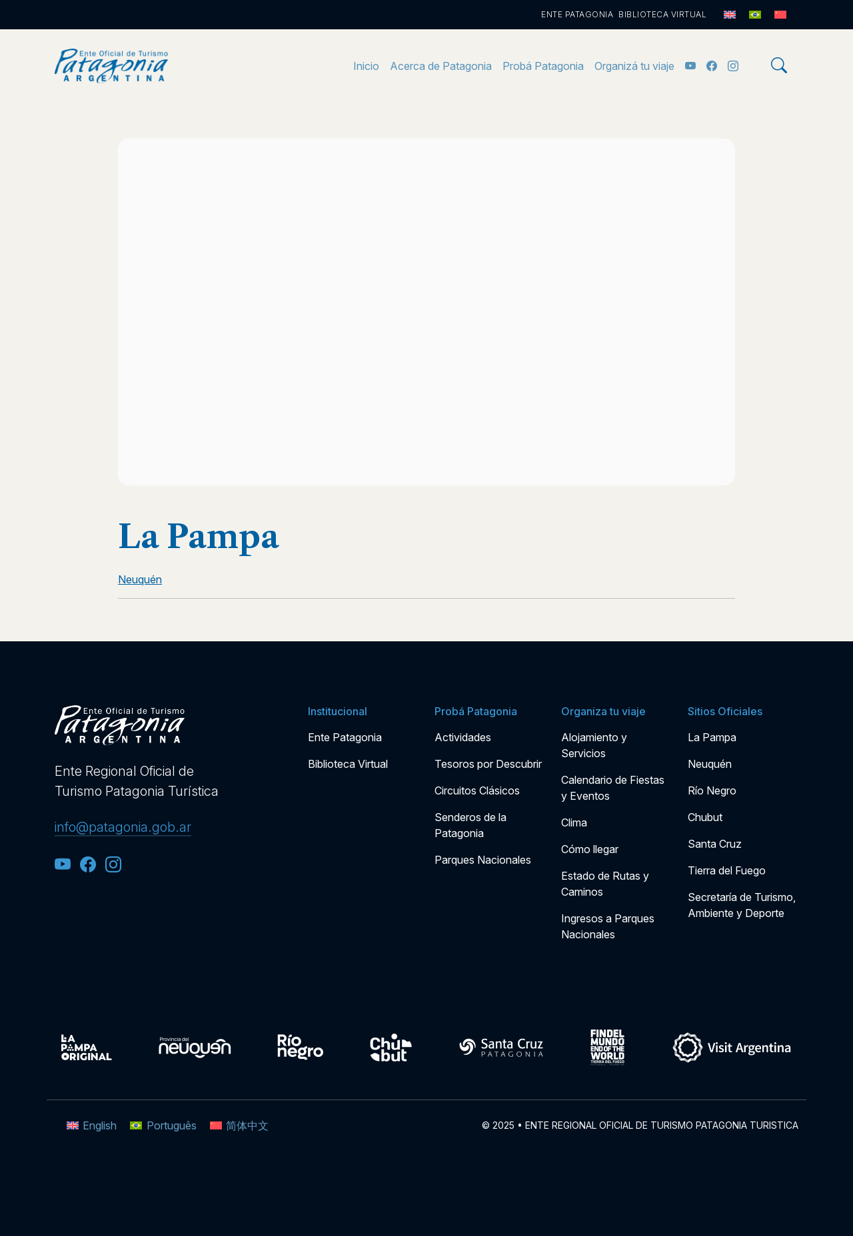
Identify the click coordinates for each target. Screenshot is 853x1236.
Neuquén (710, 764)
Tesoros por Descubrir (488, 764)
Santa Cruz (715, 843)
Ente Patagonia (577, 14)
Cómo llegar (589, 849)
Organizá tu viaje (634, 66)
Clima (574, 822)
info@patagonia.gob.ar (123, 827)
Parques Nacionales (482, 859)
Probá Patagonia (543, 66)
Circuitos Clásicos (477, 790)
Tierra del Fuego (727, 870)
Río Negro (712, 790)
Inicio (366, 66)
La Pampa (712, 737)
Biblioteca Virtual (662, 14)
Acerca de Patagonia (441, 66)
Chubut (705, 817)
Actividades (462, 737)
